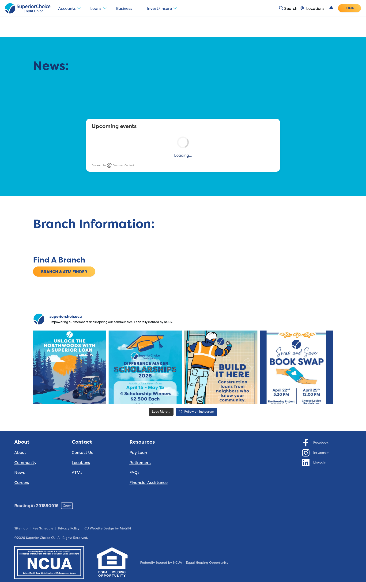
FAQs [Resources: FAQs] (134, 472)
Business (128, 8)
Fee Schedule (43, 528)
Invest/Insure (164, 8)
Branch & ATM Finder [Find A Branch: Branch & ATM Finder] (64, 271)
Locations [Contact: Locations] (81, 462)
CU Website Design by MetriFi (107, 528)
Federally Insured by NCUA (161, 562)
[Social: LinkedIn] (314, 462)
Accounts (69, 8)
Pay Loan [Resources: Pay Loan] (138, 452)
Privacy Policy (69, 528)
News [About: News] (19, 472)
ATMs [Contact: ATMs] (77, 472)
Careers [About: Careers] (21, 482)
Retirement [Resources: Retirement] (140, 462)
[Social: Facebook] (315, 442)
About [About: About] (20, 452)
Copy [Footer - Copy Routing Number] (67, 505)
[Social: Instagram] (315, 452)
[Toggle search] (286, 8)
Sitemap (21, 528)
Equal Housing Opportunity (207, 562)
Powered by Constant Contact (113, 165)
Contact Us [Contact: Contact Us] (82, 452)
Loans (99, 8)
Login (350, 8)
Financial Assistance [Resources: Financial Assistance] (148, 482)
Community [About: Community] (25, 462)
